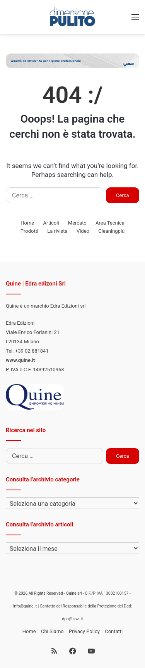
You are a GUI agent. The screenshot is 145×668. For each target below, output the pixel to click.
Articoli (51, 223)
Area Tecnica (110, 223)
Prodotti (29, 231)
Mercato (77, 223)
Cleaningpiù (111, 231)
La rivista (57, 231)
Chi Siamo (52, 631)
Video (83, 231)
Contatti (114, 631)
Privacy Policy (84, 631)
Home (27, 223)
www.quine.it (20, 360)
